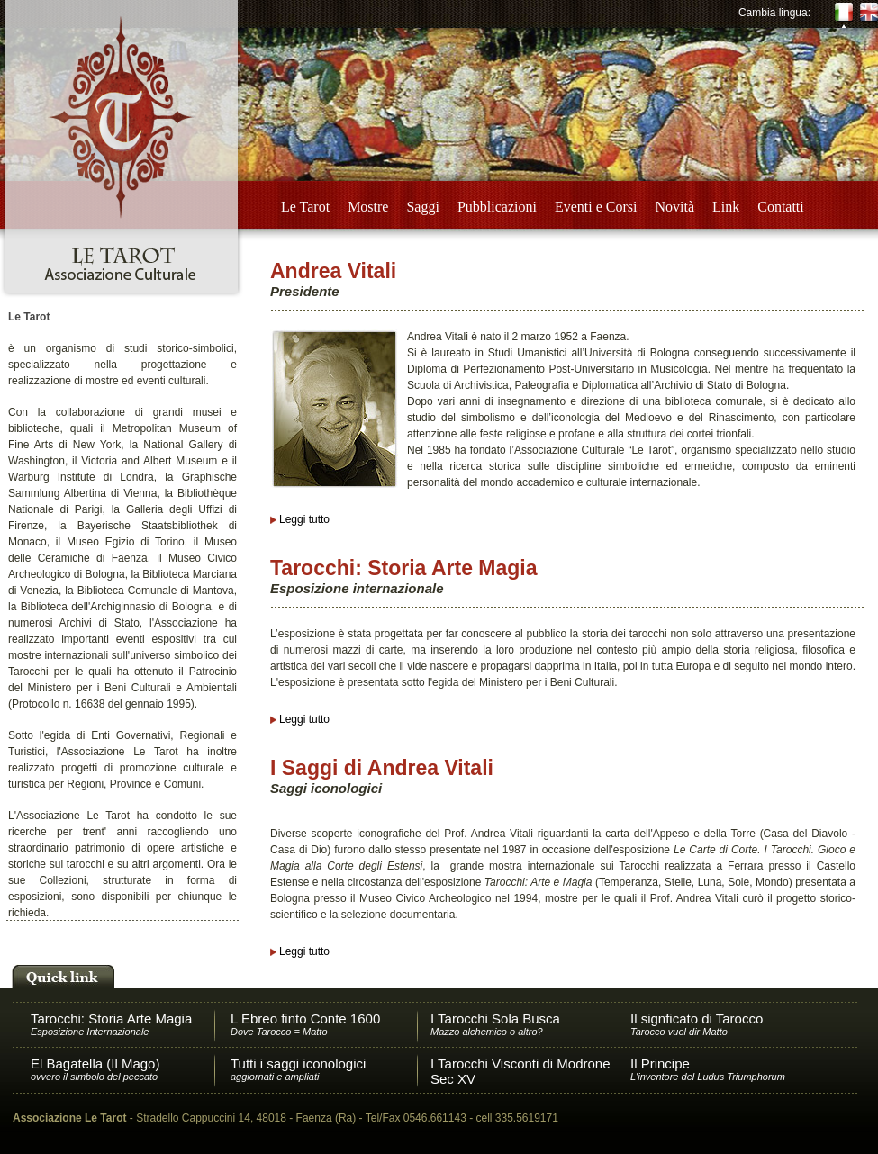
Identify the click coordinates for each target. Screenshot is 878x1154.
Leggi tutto (304, 519)
